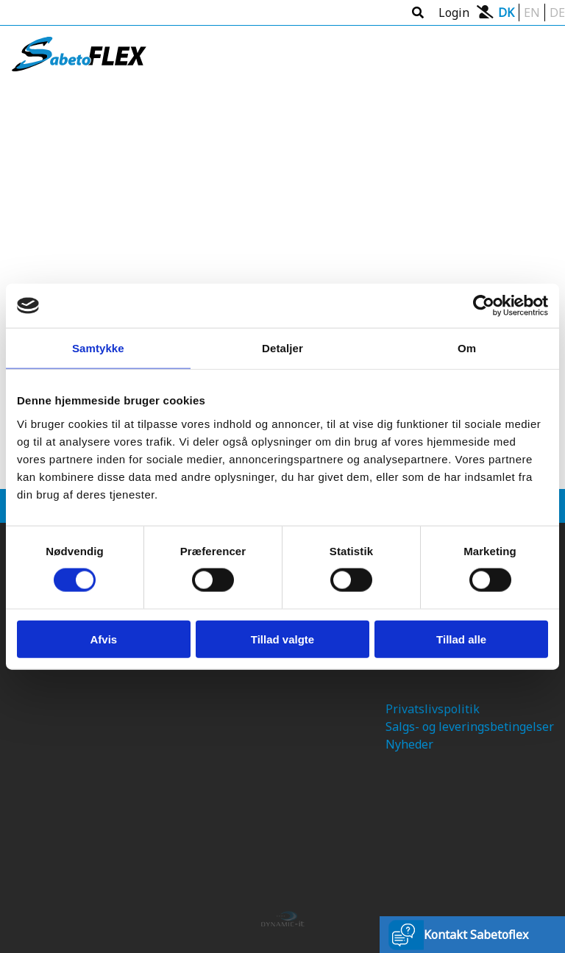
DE (557, 12)
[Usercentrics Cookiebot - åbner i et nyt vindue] (483, 306)
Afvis (103, 638)
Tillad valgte (282, 638)
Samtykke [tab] (98, 348)
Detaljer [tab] (282, 348)
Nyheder (409, 744)
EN (532, 12)
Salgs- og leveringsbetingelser (469, 726)
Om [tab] (467, 348)
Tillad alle (461, 638)
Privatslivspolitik (432, 709)
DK (506, 12)
